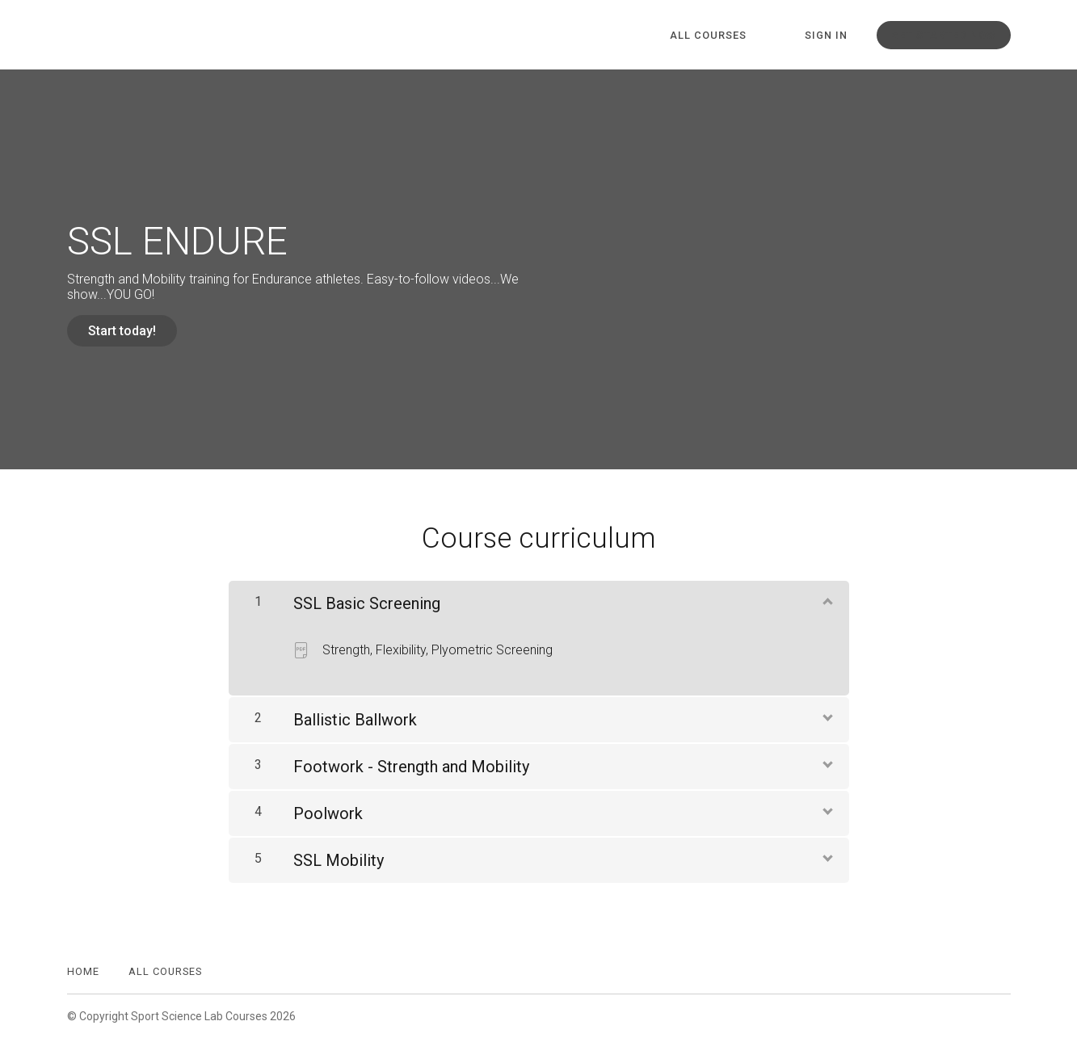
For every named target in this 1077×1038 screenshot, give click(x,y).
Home (83, 971)
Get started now (943, 35)
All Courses (708, 35)
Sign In (826, 35)
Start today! (122, 330)
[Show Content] (826, 600)
